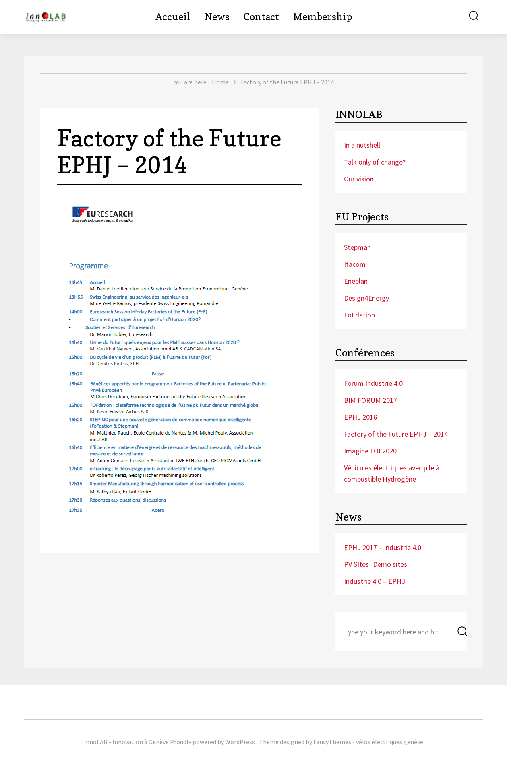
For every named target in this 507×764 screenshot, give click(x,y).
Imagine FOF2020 (370, 450)
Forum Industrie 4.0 (373, 383)
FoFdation (359, 314)
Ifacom (355, 264)
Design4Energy (366, 298)
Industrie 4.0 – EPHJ (374, 581)
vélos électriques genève (389, 742)
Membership (322, 17)
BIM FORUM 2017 (370, 400)
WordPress (240, 742)
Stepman (357, 247)
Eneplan (356, 281)
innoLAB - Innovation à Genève (126, 742)
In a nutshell (362, 145)
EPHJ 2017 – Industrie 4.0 (382, 547)
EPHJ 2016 (360, 417)
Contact (261, 17)
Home (220, 82)
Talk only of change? (375, 162)
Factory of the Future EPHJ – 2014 (396, 434)
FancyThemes (332, 742)
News (217, 17)
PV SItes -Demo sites (375, 564)
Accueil (172, 17)
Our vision (359, 178)
